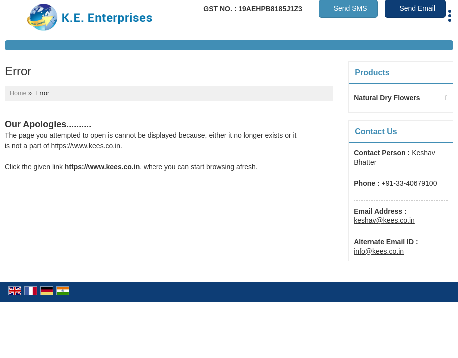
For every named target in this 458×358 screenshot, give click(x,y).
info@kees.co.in (379, 251)
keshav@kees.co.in (384, 220)
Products (372, 72)
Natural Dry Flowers (387, 98)
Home (18, 93)
